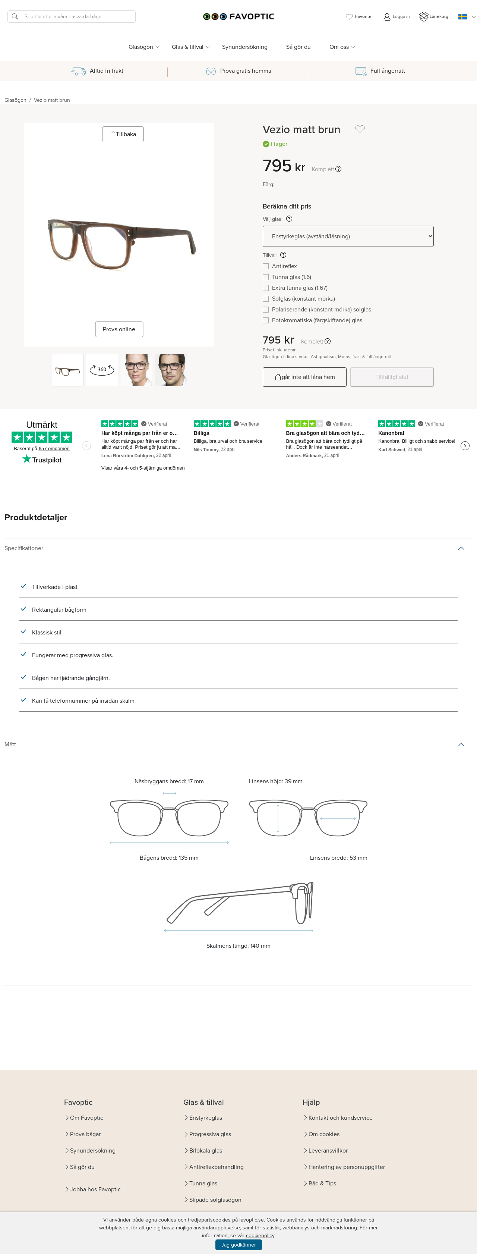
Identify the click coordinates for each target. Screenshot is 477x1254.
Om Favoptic (86, 1117)
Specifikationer (23, 548)
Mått (10, 744)
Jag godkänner (238, 1245)
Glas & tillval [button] (187, 47)
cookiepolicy (260, 1235)
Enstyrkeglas (205, 1117)
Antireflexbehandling (216, 1167)
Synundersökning (245, 47)
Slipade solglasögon (215, 1199)
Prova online (119, 329)
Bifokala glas (205, 1150)
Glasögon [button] (141, 47)
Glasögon (15, 100)
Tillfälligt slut (391, 377)
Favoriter (359, 17)
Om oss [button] (339, 47)
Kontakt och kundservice (341, 1117)
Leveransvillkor (328, 1150)
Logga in (396, 17)
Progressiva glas (210, 1134)
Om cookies (324, 1134)
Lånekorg (433, 17)
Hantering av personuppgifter (347, 1167)
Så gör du (298, 47)
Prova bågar (85, 1134)
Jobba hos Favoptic (95, 1189)
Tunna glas (203, 1183)
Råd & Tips (322, 1183)
